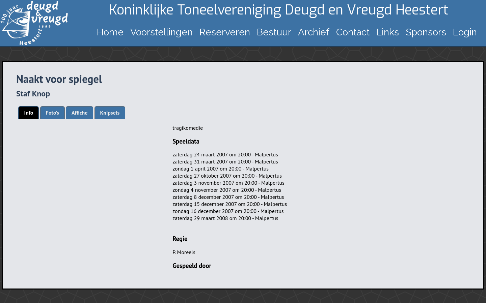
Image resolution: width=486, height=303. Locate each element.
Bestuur (274, 32)
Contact (353, 32)
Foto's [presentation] (52, 112)
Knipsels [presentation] (110, 112)
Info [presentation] (28, 112)
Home (110, 32)
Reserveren (224, 32)
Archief (313, 32)
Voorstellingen (161, 32)
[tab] (28, 112)
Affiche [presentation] (79, 112)
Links (387, 32)
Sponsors (426, 32)
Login (465, 32)
